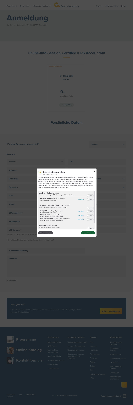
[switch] (90, 195)
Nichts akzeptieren (45, 233)
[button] (88, 196)
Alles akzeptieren (88, 233)
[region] (66, 210)
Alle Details (81, 199)
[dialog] (67, 202)
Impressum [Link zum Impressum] (46, 174)
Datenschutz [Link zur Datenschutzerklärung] (53, 174)
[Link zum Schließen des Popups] (94, 171)
